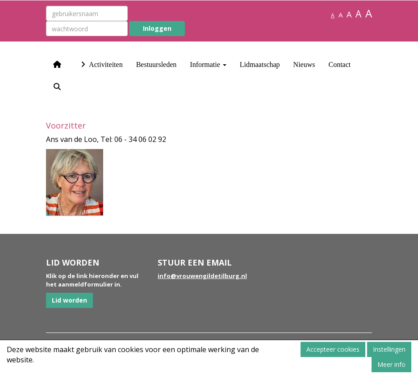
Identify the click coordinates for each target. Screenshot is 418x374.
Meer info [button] (391, 364)
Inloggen (157, 28)
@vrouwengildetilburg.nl (202, 276)
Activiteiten (101, 64)
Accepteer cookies (332, 349)
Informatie (208, 64)
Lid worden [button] (69, 300)
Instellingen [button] (389, 349)
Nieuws (304, 64)
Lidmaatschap (260, 64)
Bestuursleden (156, 64)
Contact (339, 64)
